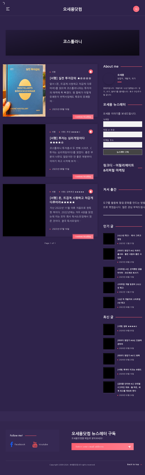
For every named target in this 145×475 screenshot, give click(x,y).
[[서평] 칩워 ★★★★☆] (109, 329)
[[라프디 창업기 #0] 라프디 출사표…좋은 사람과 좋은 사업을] (109, 254)
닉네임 (106, 119)
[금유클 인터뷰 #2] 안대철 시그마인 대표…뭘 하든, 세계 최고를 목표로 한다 (128, 387)
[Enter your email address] (103, 446)
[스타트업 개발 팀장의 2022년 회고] (109, 287)
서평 (54, 72)
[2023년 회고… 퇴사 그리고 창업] (109, 238)
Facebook (17, 444)
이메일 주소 (108, 140)
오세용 (120, 75)
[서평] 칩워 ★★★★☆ (127, 326)
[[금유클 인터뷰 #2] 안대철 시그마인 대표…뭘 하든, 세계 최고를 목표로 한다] (109, 387)
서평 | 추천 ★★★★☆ (70, 132)
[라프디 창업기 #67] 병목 (128, 356)
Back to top (134, 464)
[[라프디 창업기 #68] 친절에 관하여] (109, 343)
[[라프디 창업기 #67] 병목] (109, 358)
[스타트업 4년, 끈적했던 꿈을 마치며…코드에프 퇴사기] (109, 272)
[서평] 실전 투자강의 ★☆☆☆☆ (70, 78)
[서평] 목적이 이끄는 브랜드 (129, 370)
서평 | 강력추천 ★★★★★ (72, 192)
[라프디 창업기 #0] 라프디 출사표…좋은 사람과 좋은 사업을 (129, 254)
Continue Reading (83, 117)
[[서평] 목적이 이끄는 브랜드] (109, 373)
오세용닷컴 (72, 9)
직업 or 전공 (109, 130)
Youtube (40, 444)
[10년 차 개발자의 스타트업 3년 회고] (109, 302)
